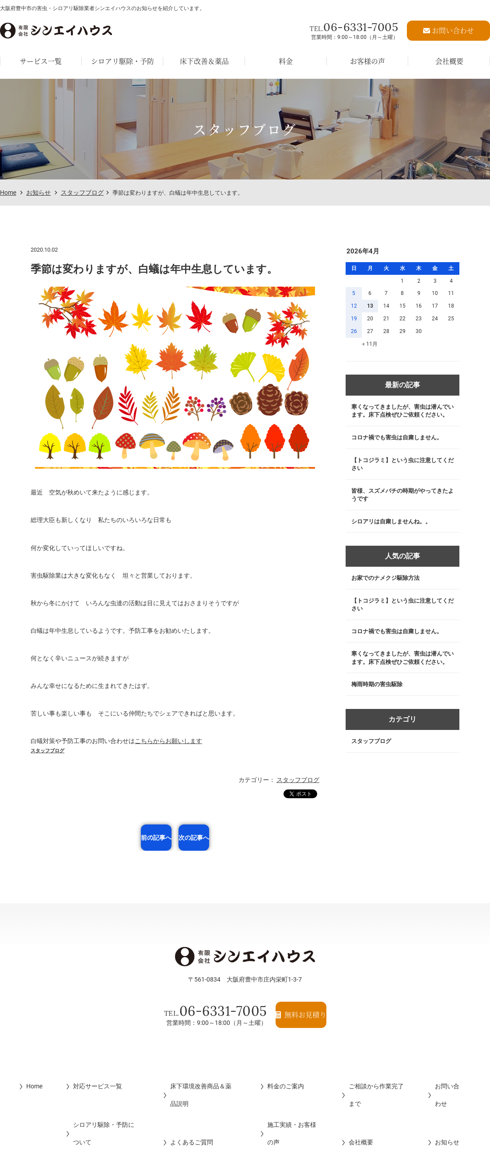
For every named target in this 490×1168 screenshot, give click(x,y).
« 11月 (370, 344)
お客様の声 (367, 57)
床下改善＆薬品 (204, 57)
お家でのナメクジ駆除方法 (388, 598)
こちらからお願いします (168, 740)
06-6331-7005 (354, 25)
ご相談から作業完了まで (385, 1076)
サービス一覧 (41, 57)
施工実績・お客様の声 (297, 1093)
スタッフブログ (82, 192)
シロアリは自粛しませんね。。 (395, 539)
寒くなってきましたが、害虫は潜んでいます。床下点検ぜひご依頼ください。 (401, 416)
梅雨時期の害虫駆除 (379, 721)
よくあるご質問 (184, 1093)
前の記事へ (117, 837)
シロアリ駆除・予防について (99, 1093)
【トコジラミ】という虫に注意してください (401, 478)
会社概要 (363, 1093)
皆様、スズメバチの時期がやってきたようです (401, 511)
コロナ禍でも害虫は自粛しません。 (401, 449)
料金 (286, 57)
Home (8, 192)
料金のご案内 (284, 1076)
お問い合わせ (460, 1076)
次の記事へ (232, 837)
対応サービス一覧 (84, 1076)
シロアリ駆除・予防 (122, 57)
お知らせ (38, 192)
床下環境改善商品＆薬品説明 (202, 1076)
